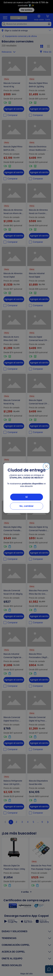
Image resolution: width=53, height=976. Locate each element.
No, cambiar (27, 506)
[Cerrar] (46, 466)
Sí (26, 497)
